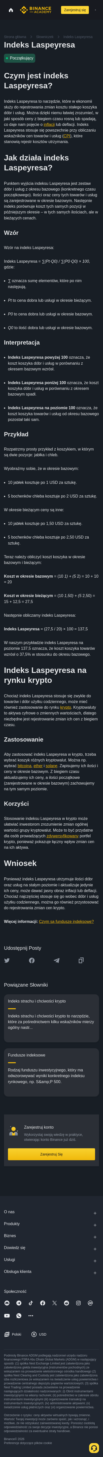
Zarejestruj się (75, 10)
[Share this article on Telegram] (57, 960)
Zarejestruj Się (51, 1154)
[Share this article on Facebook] (32, 960)
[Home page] (35, 10)
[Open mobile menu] (95, 9)
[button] (95, 10)
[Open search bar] (54, 9)
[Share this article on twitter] (7, 960)
